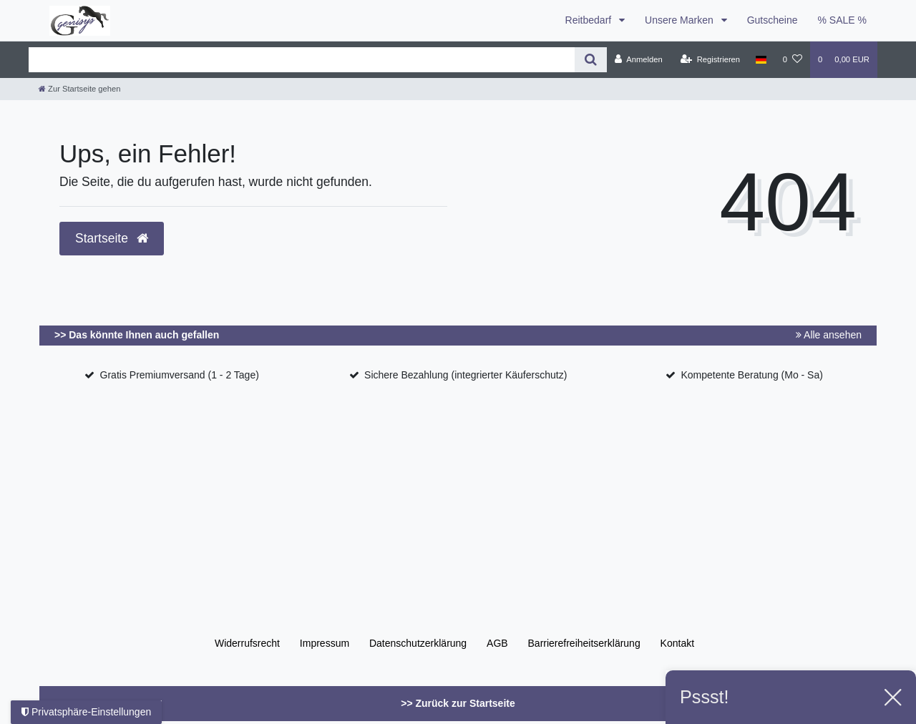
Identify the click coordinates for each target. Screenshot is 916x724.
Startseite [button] (111, 238)
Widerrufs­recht (247, 643)
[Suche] (591, 59)
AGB (497, 643)
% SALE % (842, 20)
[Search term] (302, 59)
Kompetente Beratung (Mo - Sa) (751, 375)
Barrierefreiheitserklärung (584, 643)
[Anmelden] (639, 59)
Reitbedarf (589, 20)
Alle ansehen (829, 335)
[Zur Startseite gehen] (79, 88)
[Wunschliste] (792, 59)
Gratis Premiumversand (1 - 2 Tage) (179, 375)
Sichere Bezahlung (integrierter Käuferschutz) (465, 375)
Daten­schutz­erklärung (418, 643)
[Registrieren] (710, 59)
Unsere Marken (680, 20)
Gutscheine (772, 20)
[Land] (761, 59)
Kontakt (677, 643)
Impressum (324, 643)
